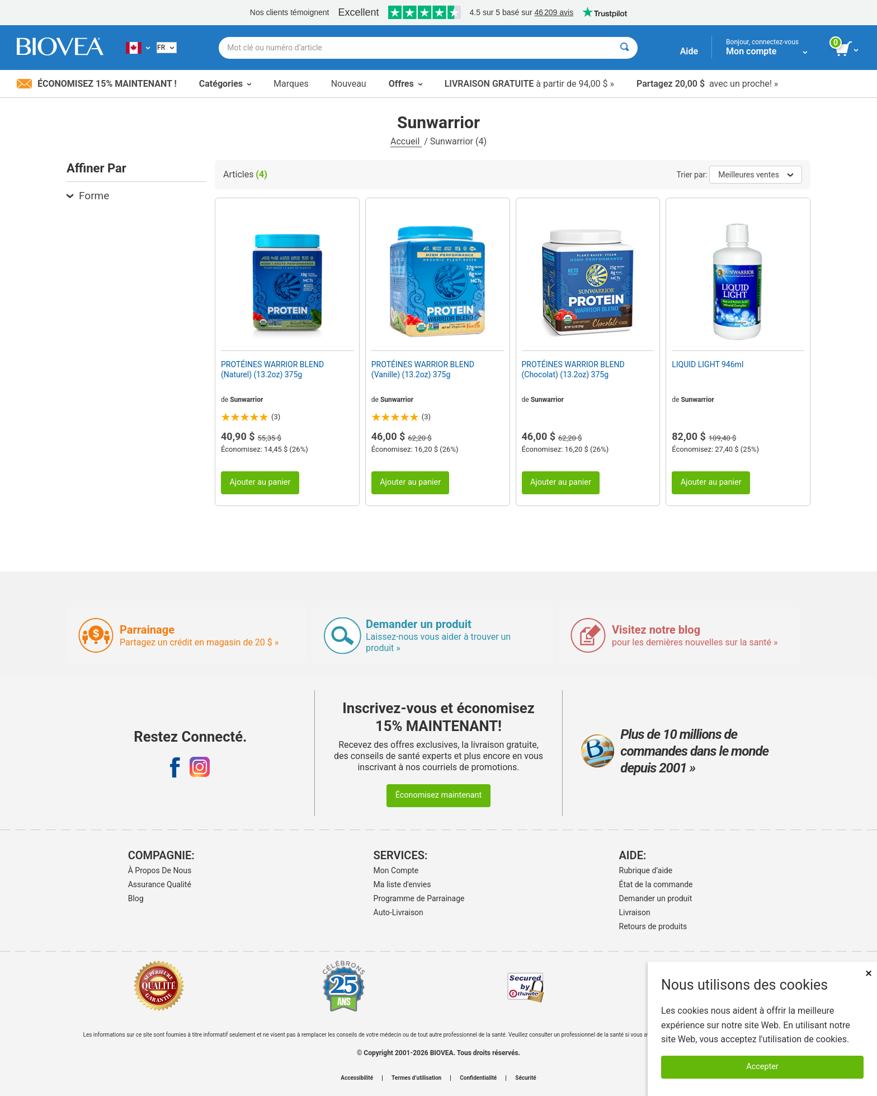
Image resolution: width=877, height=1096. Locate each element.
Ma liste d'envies (402, 884)
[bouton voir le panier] (847, 49)
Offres (405, 83)
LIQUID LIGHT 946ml (707, 364)
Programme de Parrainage (419, 898)
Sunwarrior (246, 400)
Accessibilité (357, 1078)
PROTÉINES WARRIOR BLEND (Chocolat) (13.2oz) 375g (573, 369)
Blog (136, 898)
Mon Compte (396, 870)
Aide (689, 51)
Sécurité (525, 1078)
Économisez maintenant (438, 795)
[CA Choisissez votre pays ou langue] (138, 47)
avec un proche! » (707, 83)
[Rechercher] (624, 48)
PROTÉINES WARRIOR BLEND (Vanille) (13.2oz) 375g (422, 369)
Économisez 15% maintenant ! (97, 83)
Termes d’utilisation (416, 1078)
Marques (291, 83)
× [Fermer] (868, 973)
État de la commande (656, 884)
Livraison (634, 912)
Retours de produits (653, 926)
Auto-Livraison (398, 912)
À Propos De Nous (160, 870)
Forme (88, 195)
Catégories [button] (225, 83)
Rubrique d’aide (646, 870)
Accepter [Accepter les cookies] (762, 1066)
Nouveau (348, 83)
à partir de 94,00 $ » (529, 83)
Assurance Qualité (159, 884)
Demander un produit (655, 898)
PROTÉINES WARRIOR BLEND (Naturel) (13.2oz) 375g (272, 369)
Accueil (406, 141)
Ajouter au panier (259, 482)
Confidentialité (478, 1078)
